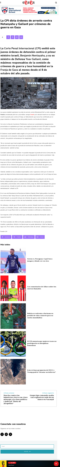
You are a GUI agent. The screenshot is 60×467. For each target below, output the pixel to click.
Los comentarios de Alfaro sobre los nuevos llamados (41, 287)
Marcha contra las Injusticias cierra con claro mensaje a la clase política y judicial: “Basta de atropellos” (15, 399)
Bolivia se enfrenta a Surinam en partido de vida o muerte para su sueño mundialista (40, 315)
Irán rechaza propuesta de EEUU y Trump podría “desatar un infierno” (41, 371)
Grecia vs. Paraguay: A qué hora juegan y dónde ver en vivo (39, 260)
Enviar (27, 451)
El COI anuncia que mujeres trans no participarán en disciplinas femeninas (41, 343)
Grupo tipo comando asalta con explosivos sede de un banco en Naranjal (42, 397)
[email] (27, 446)
